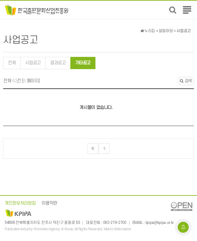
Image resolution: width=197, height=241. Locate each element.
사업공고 (33, 62)
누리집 (147, 31)
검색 (186, 81)
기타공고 (81, 61)
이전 (104, 148)
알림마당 (166, 31)
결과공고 (58, 62)
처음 (92, 148)
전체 (12, 62)
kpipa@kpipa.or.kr (160, 223)
